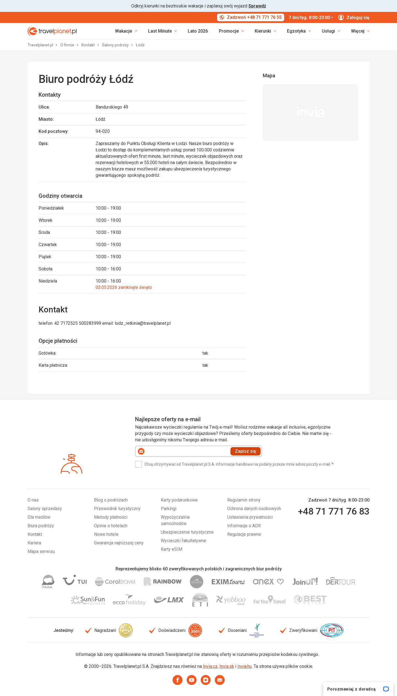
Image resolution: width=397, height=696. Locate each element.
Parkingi (168, 508)
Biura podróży (41, 525)
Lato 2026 (198, 31)
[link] (162, 31)
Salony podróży (116, 45)
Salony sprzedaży (45, 508)
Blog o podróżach (111, 500)
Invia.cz (210, 666)
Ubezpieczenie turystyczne (187, 532)
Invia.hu (244, 666)
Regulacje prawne (244, 534)
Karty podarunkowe (179, 500)
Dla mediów (39, 517)
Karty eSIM (171, 549)
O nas (33, 500)
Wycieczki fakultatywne (183, 540)
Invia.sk (226, 666)
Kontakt (88, 45)
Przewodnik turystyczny (117, 508)
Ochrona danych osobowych (254, 508)
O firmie (67, 45)
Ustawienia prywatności (250, 517)
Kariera (34, 542)
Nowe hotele (106, 534)
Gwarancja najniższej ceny (119, 542)
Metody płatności (110, 517)
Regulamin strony (244, 500)
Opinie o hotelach (110, 525)
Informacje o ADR (244, 525)
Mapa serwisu (41, 551)
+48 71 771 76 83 (333, 511)
